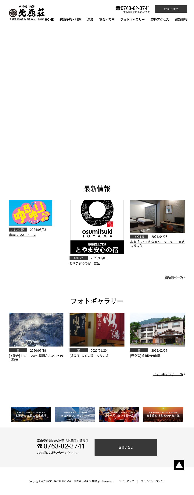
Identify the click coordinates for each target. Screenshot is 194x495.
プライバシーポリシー (153, 481)
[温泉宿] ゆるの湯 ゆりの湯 (89, 355)
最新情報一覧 (174, 277)
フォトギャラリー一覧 (168, 374)
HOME (49, 19)
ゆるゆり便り (18, 229)
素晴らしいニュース (22, 234)
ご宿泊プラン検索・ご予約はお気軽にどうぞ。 (97, 118)
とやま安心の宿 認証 (85, 263)
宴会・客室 (106, 19)
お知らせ (79, 258)
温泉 (90, 19)
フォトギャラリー (132, 19)
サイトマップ (126, 481)
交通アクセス (160, 19)
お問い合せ (171, 9)
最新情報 (181, 19)
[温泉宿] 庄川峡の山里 (145, 355)
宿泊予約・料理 (70, 19)
